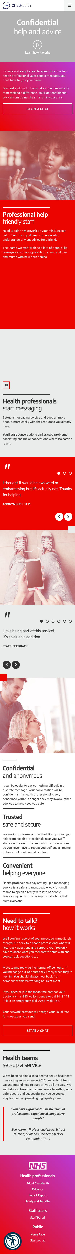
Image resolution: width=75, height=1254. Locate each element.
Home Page (37, 1234)
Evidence (37, 1189)
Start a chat (37, 109)
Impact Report (38, 1195)
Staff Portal (37, 1217)
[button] (13, 1241)
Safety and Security (37, 1201)
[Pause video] (6, 385)
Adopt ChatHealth (37, 1183)
